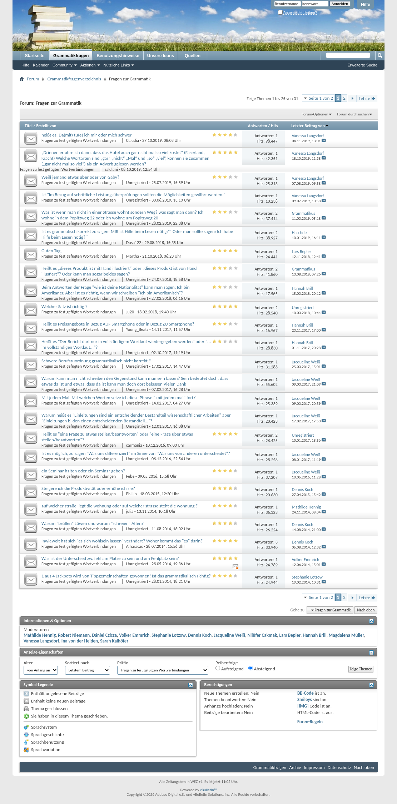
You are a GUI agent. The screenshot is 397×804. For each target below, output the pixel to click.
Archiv (295, 767)
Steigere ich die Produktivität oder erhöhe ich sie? (88, 488)
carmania (134, 445)
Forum (33, 78)
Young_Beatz (137, 329)
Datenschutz (339, 767)
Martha (132, 256)
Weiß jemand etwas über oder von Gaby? (80, 177)
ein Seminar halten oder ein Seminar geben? (83, 470)
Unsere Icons (160, 55)
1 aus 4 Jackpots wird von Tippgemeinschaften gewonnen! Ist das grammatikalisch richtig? (126, 576)
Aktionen (88, 65)
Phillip (131, 493)
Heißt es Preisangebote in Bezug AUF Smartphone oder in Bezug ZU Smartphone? (117, 324)
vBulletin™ (208, 790)
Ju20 (130, 311)
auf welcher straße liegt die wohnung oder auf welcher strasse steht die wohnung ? (119, 505)
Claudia (132, 140)
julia (129, 511)
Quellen (192, 55)
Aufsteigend (229, 668)
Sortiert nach (77, 662)
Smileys (304, 699)
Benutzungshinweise (117, 55)
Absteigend (261, 668)
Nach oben (365, 610)
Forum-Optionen (315, 114)
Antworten (257, 125)
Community (63, 65)
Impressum (314, 767)
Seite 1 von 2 (321, 98)
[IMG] (303, 706)
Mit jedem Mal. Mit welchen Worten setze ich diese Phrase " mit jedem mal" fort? (118, 397)
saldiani (111, 169)
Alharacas (134, 546)
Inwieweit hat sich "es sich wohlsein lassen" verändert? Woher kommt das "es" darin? (122, 541)
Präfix (122, 662)
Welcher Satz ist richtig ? (64, 306)
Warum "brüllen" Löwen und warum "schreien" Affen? (92, 523)
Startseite (35, 55)
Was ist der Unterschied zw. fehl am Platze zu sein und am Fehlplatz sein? (110, 558)
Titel (29, 125)
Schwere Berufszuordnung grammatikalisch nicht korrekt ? (96, 360)
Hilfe (365, 4)
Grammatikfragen (71, 55)
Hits (274, 125)
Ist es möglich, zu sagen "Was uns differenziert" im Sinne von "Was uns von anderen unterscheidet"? (135, 453)
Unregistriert (137, 182)
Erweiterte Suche (362, 65)
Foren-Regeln (310, 721)
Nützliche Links (117, 65)
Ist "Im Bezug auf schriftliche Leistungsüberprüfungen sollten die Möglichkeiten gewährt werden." (133, 194)
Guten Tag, (51, 250)
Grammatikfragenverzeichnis (74, 78)
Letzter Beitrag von (310, 125)
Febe (130, 476)
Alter (28, 662)
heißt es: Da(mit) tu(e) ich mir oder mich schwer (86, 135)
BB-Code (305, 693)
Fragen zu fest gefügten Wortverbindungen (79, 140)
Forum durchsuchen (353, 114)
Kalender (41, 65)
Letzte (367, 98)
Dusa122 (133, 242)
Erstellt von (46, 125)
